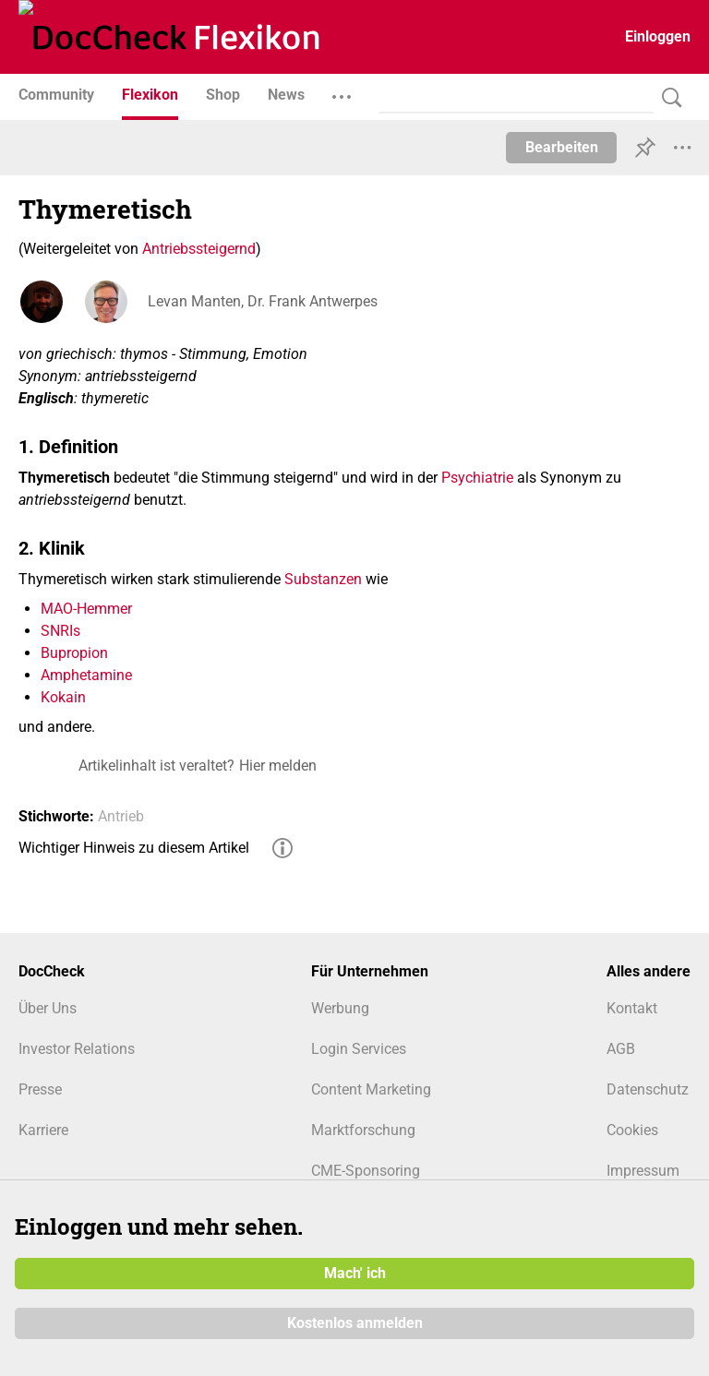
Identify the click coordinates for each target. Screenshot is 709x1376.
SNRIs (60, 631)
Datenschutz (648, 1089)
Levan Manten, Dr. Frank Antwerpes (263, 301)
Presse (40, 1089)
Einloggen (658, 36)
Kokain (63, 697)
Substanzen (323, 579)
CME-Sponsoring (365, 1170)
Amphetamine (86, 675)
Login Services (358, 1049)
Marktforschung (363, 1130)
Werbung (340, 1008)
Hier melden (278, 765)
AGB (621, 1049)
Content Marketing (371, 1089)
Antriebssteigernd (199, 248)
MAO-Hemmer (86, 608)
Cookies (632, 1130)
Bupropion (74, 653)
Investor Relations (76, 1049)
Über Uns (47, 1008)
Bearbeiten (561, 147)
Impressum (643, 1170)
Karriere (43, 1130)
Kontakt (632, 1008)
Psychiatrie (477, 477)
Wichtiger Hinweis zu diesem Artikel (133, 847)
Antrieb (121, 816)
